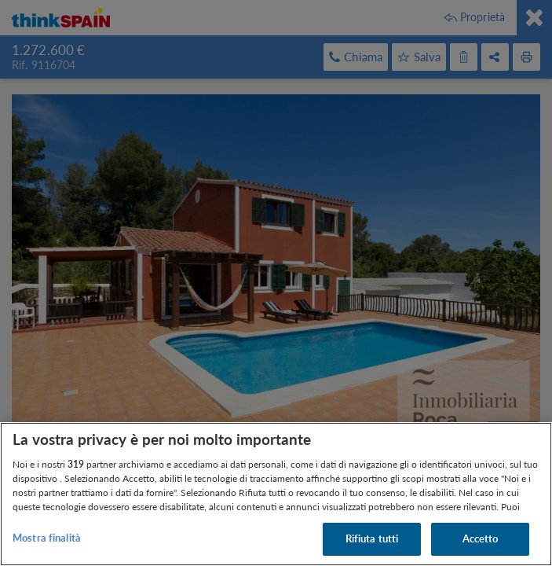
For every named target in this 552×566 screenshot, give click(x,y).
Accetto (480, 538)
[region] (276, 494)
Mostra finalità (47, 537)
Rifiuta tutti (372, 538)
